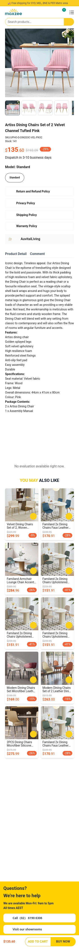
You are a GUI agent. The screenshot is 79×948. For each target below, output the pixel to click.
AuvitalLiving (30, 239)
